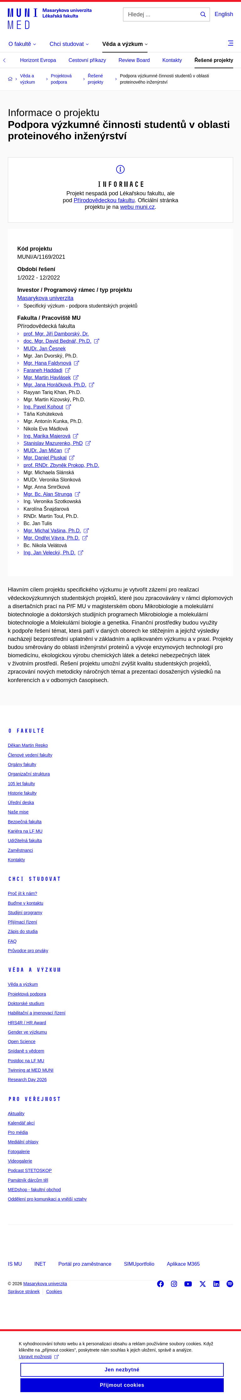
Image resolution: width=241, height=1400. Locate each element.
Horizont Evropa (38, 60)
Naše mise (18, 811)
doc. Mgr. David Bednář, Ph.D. (61, 341)
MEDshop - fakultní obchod (34, 1189)
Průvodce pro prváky (28, 950)
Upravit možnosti (39, 1363)
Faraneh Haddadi (47, 370)
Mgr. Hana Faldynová (51, 363)
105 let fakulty (21, 783)
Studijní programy (25, 912)
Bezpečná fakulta (24, 821)
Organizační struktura (29, 773)
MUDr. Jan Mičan (47, 450)
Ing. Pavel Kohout (47, 406)
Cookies (54, 1291)
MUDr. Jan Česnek (45, 348)
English (224, 14)
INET (40, 1264)
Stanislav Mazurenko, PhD (57, 443)
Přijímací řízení (22, 922)
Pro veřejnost (34, 1099)
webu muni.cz (137, 207)
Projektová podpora (27, 994)
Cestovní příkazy (87, 60)
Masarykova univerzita (45, 298)
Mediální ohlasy (23, 1141)
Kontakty (172, 60)
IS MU (15, 1264)
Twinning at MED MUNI (30, 1070)
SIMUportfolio (139, 1264)
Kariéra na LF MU (25, 831)
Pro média (18, 1132)
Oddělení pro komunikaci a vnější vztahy (47, 1199)
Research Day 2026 (27, 1079)
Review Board (134, 60)
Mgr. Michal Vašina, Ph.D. (56, 530)
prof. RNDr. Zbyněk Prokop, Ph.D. (61, 465)
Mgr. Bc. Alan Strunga (52, 494)
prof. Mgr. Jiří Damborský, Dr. (56, 333)
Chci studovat (34, 878)
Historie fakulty (22, 793)
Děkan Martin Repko (28, 745)
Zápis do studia (23, 931)
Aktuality (16, 1113)
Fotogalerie (19, 1151)
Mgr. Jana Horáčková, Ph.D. (59, 384)
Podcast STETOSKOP (30, 1170)
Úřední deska (21, 802)
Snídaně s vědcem (26, 1050)
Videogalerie (20, 1161)
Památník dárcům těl (28, 1180)
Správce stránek (24, 1291)
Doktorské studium (26, 1003)
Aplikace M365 (183, 1264)
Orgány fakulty (22, 764)
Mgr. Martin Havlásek (51, 377)
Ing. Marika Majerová (51, 436)
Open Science (21, 1041)
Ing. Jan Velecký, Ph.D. (53, 552)
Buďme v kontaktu (25, 903)
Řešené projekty (214, 60)
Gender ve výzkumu (27, 1032)
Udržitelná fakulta (25, 840)
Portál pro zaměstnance (84, 1264)
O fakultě (26, 730)
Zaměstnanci (20, 850)
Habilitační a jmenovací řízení (37, 1012)
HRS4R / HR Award (27, 1022)
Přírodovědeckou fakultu (104, 200)
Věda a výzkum (34, 969)
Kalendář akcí (21, 1122)
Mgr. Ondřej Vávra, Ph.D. (56, 538)
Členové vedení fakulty (30, 755)
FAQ (12, 941)
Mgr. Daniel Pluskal (49, 457)
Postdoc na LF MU (26, 1060)
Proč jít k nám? (22, 893)
